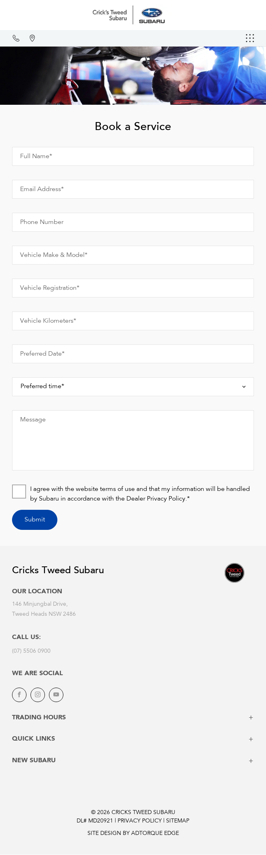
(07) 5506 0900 (31, 651)
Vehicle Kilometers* (48, 321)
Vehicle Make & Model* (53, 255)
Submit (34, 520)
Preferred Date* (42, 354)
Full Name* (36, 156)
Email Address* (42, 189)
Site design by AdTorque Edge (133, 834)
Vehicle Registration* (49, 288)
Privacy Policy (140, 821)
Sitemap (177, 821)
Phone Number (41, 222)
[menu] (250, 38)
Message (33, 420)
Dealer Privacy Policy (155, 499)
